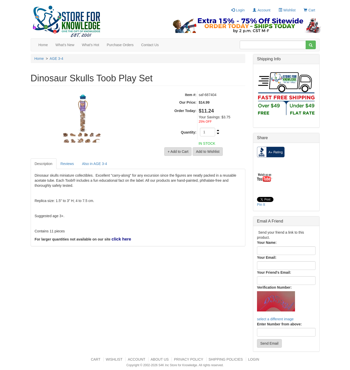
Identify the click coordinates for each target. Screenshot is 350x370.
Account (261, 10)
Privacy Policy (188, 359)
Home (43, 45)
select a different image (275, 319)
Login (238, 10)
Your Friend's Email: (274, 272)
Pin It (261, 204)
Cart (309, 10)
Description (43, 164)
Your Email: (267, 257)
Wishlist (287, 10)
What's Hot (90, 45)
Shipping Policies (226, 359)
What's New (65, 45)
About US (160, 359)
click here (121, 239)
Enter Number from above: (279, 324)
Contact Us (150, 45)
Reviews (67, 164)
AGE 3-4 (56, 59)
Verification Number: (274, 287)
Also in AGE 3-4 (94, 164)
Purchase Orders (120, 45)
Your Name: (267, 242)
